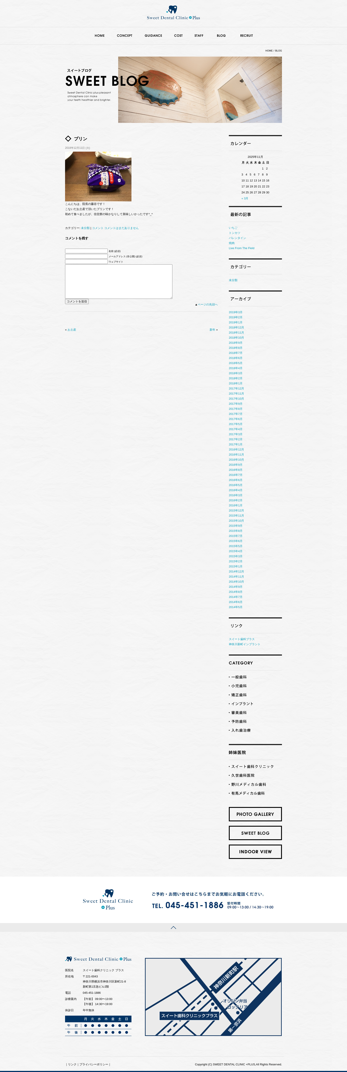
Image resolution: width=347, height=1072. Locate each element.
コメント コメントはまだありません (115, 228)
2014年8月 (236, 591)
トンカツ (234, 233)
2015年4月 (236, 551)
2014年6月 (236, 602)
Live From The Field (241, 248)
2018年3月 (236, 373)
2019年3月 (236, 312)
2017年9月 (236, 403)
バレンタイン (237, 238)
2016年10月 (236, 459)
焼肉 (232, 243)
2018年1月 (236, 383)
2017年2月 (236, 439)
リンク (72, 1064)
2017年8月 (236, 408)
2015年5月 (236, 546)
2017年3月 (236, 434)
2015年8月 (236, 530)
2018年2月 (236, 378)
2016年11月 (236, 454)
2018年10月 (236, 337)
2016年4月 (236, 490)
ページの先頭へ (208, 311)
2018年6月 (236, 358)
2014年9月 (236, 586)
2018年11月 (236, 332)
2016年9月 (236, 464)
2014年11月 (236, 576)
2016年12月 (236, 449)
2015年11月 (236, 515)
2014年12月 (236, 571)
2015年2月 (236, 561)
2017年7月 (236, 414)
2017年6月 (236, 419)
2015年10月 (236, 520)
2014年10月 (236, 581)
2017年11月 (236, 393)
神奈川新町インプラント (244, 644)
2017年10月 (236, 398)
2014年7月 (236, 597)
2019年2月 (236, 317)
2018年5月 (236, 363)
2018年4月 (236, 368)
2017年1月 (236, 444)
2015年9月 (236, 525)
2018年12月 (236, 327)
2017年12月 (236, 388)
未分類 (85, 228)
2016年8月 (236, 469)
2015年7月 (236, 536)
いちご (233, 227)
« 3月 (244, 198)
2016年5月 (236, 485)
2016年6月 (236, 480)
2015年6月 (236, 541)
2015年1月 (236, 566)
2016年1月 (236, 505)
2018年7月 (236, 353)
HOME (269, 50)
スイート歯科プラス (242, 639)
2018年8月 (236, 347)
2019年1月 (236, 322)
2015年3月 (236, 556)
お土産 (71, 336)
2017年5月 (236, 424)
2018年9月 (236, 342)
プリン (80, 138)
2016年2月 (236, 500)
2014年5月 (236, 607)
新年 (212, 336)
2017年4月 (236, 429)
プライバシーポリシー (93, 1064)
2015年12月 (236, 510)
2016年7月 (236, 475)
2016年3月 (236, 495)
